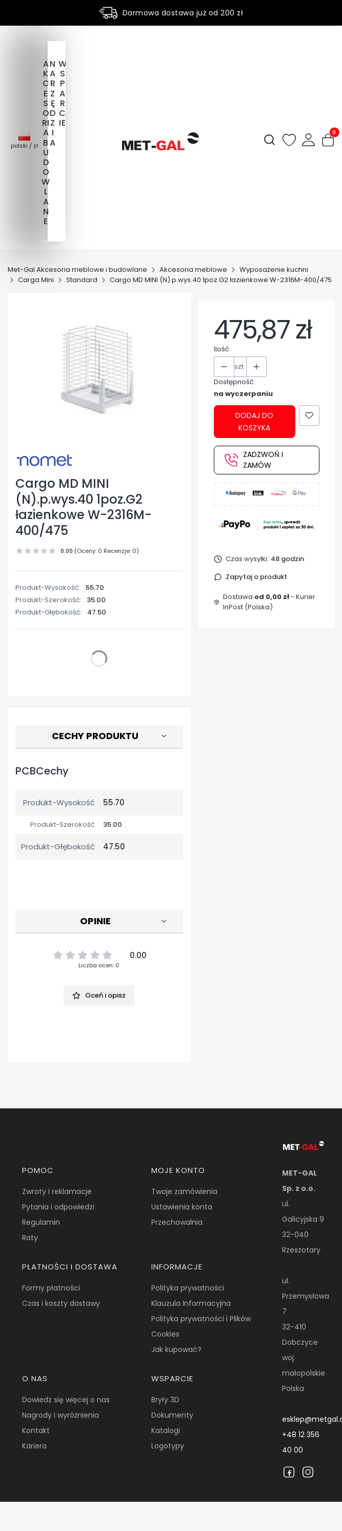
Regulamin (41, 1222)
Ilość (221, 349)
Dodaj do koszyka (254, 421)
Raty (30, 1237)
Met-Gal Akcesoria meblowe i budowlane (77, 269)
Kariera (34, 1446)
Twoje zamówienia (184, 1191)
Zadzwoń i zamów (254, 459)
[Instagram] (308, 1472)
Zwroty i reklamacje (57, 1191)
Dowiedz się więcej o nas (66, 1400)
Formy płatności (51, 1288)
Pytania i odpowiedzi (58, 1207)
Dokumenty (172, 1415)
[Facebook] (289, 1472)
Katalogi (165, 1430)
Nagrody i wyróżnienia (60, 1415)
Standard (81, 280)
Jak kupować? (176, 1349)
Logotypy (167, 1446)
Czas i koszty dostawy (61, 1303)
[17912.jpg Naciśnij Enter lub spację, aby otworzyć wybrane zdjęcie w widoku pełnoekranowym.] (99, 369)
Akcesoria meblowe (193, 269)
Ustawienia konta (181, 1207)
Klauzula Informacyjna (191, 1303)
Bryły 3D (165, 1400)
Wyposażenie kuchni (273, 269)
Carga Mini (36, 280)
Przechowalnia (177, 1222)
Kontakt (36, 1430)
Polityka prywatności (187, 1288)
